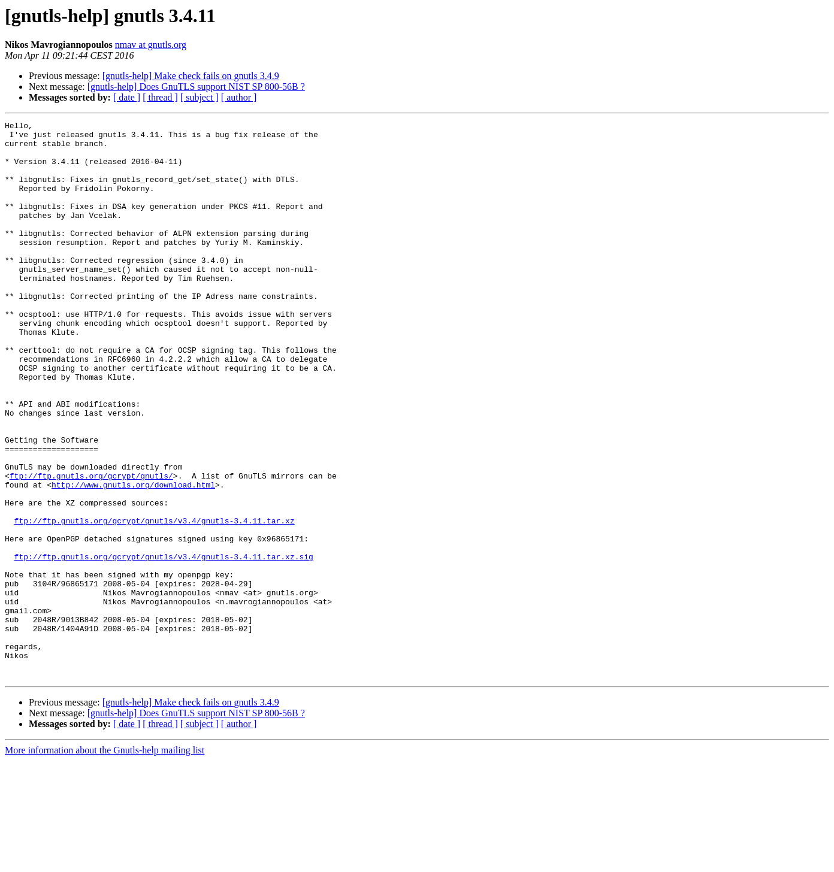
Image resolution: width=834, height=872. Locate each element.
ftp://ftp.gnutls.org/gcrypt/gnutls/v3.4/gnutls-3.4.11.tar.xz (154, 601)
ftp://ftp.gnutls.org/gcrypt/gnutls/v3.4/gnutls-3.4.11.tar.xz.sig (163, 644)
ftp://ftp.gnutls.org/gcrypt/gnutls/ (91, 547)
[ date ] (126, 97)
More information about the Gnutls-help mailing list (104, 861)
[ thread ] (160, 97)
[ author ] (239, 97)
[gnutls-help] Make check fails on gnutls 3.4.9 (190, 76)
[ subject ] (199, 97)
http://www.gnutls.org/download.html (133, 558)
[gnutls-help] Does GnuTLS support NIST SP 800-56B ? (196, 86)
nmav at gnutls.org (150, 45)
